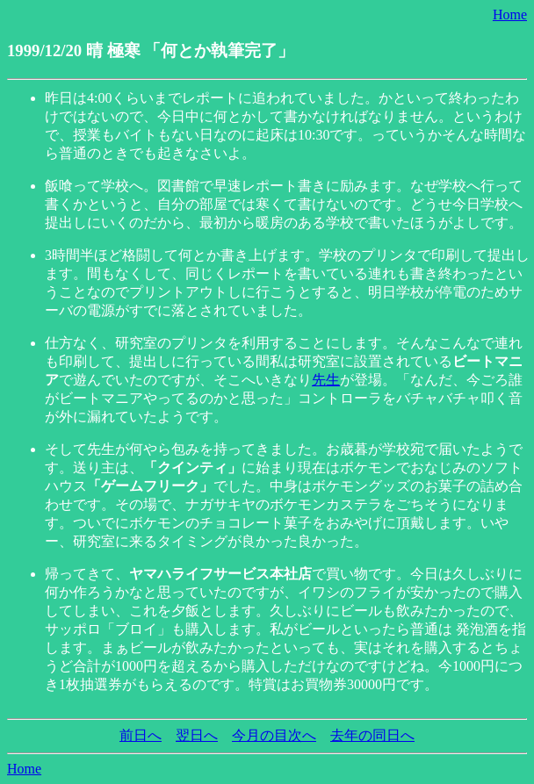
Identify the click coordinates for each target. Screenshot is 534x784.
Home (510, 14)
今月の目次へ (274, 735)
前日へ (140, 735)
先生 (326, 379)
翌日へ (197, 735)
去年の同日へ (372, 735)
